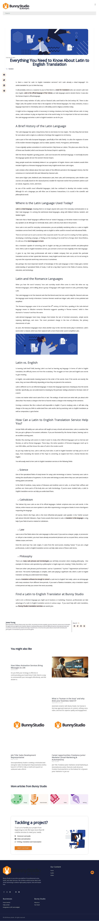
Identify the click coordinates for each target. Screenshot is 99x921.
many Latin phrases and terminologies (36, 561)
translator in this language (74, 518)
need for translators (63, 90)
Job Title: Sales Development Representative (23, 756)
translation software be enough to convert (35, 579)
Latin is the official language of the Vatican (38, 93)
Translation (11, 69)
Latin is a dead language (24, 209)
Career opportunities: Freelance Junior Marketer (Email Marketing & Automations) (68, 757)
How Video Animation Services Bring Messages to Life (27, 666)
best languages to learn (36, 241)
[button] (95, 4)
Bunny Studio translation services (30, 606)
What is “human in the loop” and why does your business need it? (68, 699)
